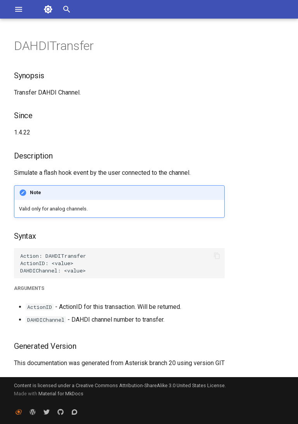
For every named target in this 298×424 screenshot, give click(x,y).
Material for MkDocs (60, 393)
